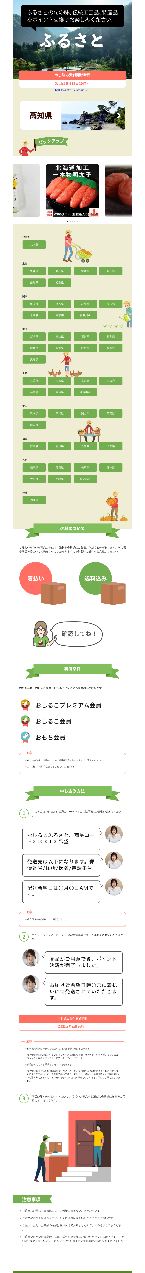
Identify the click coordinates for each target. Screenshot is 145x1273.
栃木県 (60, 303)
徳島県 (34, 446)
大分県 (34, 478)
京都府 (85, 380)
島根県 (60, 413)
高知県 (111, 446)
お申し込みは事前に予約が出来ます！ (72, 90)
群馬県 (85, 303)
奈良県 (60, 392)
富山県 (60, 336)
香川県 (60, 446)
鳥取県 (34, 413)
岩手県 (60, 271)
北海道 (34, 244)
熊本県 (111, 467)
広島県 (111, 413)
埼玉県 (111, 303)
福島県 (60, 282)
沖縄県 (34, 500)
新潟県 (34, 336)
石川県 (85, 336)
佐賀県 (60, 467)
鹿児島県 (85, 478)
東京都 (60, 315)
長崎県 (85, 467)
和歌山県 (85, 392)
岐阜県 (85, 348)
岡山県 (85, 413)
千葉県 (34, 315)
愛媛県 (85, 446)
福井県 (111, 336)
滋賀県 (60, 380)
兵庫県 (34, 392)
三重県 (34, 380)
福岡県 (34, 467)
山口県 (34, 424)
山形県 (34, 282)
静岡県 (111, 348)
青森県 (34, 271)
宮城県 (85, 271)
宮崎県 (60, 478)
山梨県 (34, 348)
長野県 (60, 348)
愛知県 (34, 359)
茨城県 (34, 303)
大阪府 (111, 380)
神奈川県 (85, 315)
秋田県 (111, 271)
